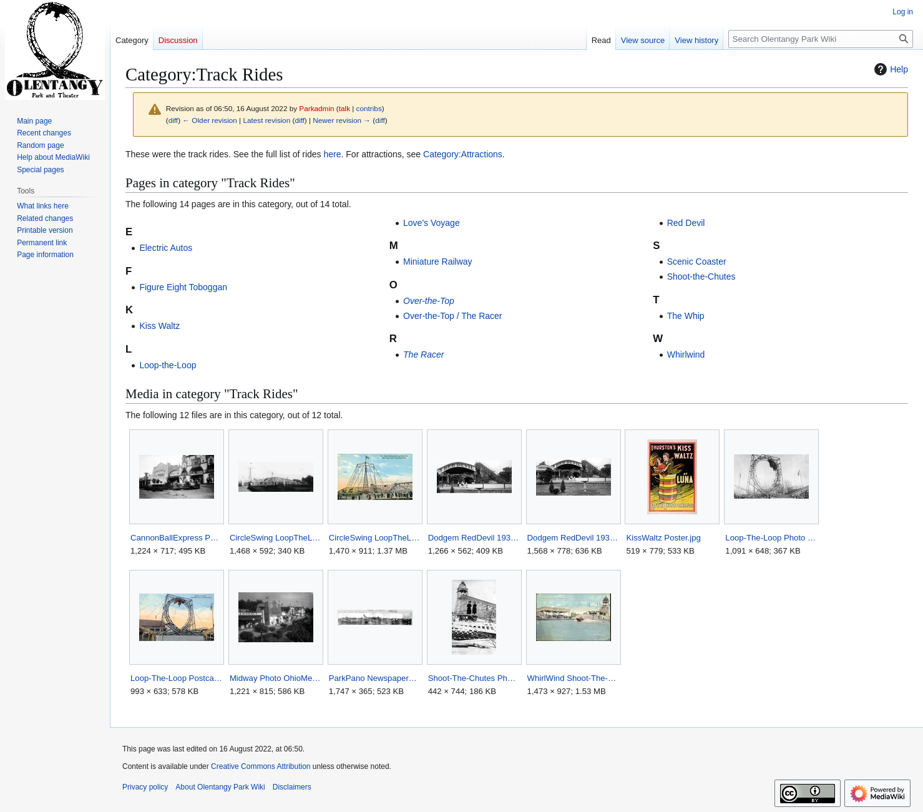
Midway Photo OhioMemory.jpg (275, 678)
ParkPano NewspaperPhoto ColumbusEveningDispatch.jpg (375, 678)
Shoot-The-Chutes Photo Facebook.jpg (474, 678)
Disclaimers (292, 787)
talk (344, 108)
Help (889, 69)
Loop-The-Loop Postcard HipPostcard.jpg (176, 678)
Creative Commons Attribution (260, 766)
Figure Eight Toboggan (183, 287)
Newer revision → (342, 120)
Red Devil (686, 223)
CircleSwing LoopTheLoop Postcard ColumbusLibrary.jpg (375, 537)
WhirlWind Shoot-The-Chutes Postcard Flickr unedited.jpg (573, 678)
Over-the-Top (428, 301)
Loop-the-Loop (167, 365)
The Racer (423, 355)
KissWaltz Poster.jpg (663, 537)
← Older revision (209, 120)
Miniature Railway (437, 262)
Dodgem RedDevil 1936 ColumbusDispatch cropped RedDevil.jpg (474, 537)
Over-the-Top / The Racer (452, 316)
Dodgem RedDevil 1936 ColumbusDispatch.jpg (573, 537)
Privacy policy (145, 787)
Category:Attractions (462, 154)
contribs (369, 108)
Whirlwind (686, 355)
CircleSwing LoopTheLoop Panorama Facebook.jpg (275, 537)
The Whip (686, 316)
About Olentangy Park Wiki (220, 787)
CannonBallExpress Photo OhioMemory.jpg (176, 537)
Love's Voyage (431, 223)
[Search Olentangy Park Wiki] (820, 39)
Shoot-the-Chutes (701, 276)
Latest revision (266, 120)
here (332, 154)
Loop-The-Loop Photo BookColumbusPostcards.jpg (771, 537)
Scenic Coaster (696, 262)
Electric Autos (165, 248)
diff (173, 120)
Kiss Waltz (159, 326)
